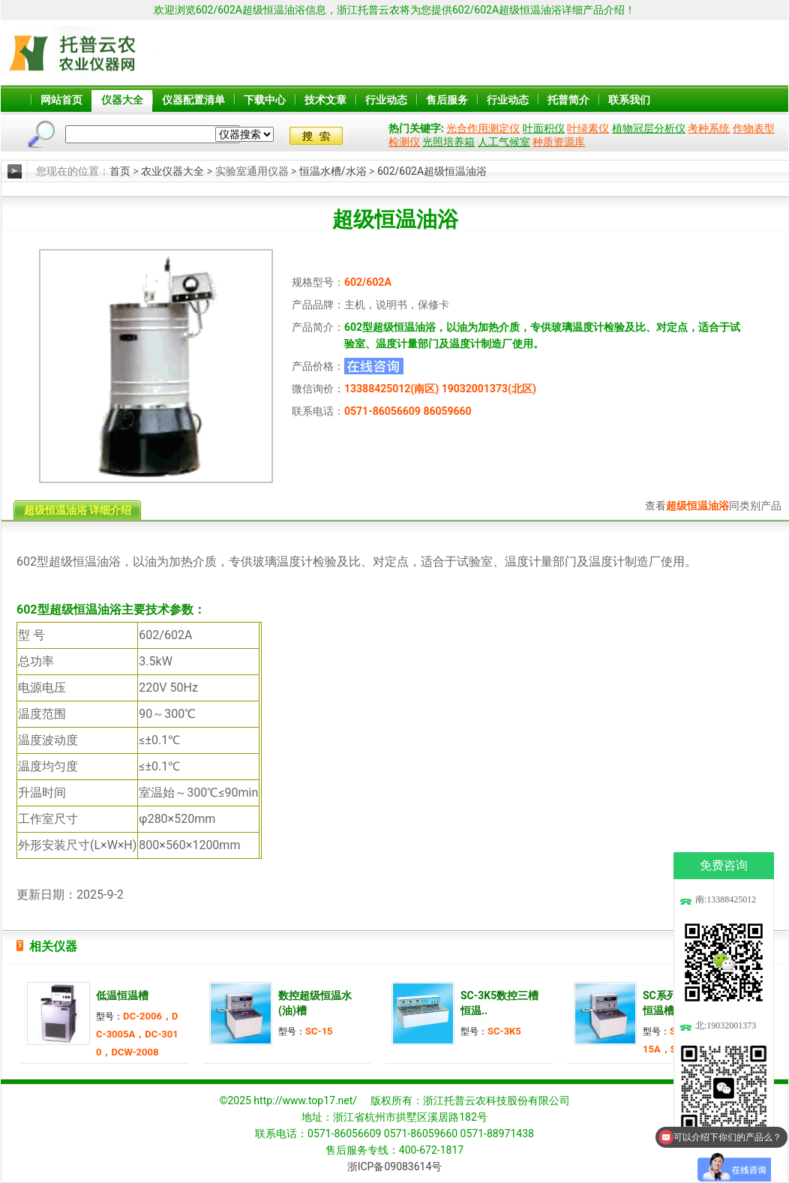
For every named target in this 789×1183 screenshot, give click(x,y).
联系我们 (629, 100)
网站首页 (61, 100)
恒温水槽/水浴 (333, 171)
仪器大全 (122, 100)
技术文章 (325, 100)
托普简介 (569, 100)
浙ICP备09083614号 (394, 1166)
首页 (120, 171)
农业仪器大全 (172, 171)
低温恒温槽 (122, 995)
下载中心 (265, 100)
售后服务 (447, 100)
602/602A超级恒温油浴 (432, 171)
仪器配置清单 (193, 100)
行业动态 (386, 100)
